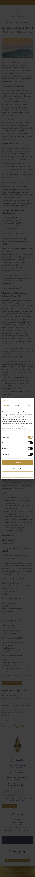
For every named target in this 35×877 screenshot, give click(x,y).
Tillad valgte (17, 468)
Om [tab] (29, 405)
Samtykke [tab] (6, 405)
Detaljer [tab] (17, 405)
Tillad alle (17, 462)
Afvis (17, 475)
